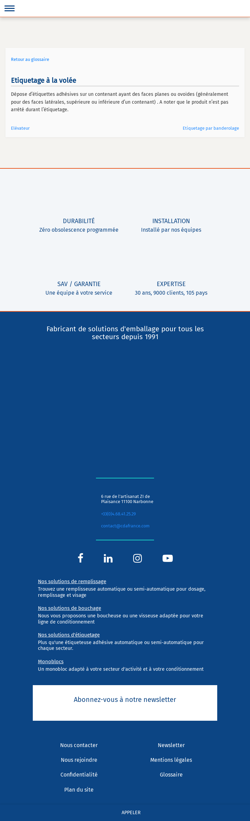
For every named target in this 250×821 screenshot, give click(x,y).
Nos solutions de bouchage (69, 608)
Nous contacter (79, 745)
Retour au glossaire (30, 59)
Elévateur (20, 128)
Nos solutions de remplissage (72, 581)
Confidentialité (79, 774)
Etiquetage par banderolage (211, 128)
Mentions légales (171, 760)
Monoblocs (51, 661)
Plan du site (79, 789)
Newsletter (171, 745)
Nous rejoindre (79, 760)
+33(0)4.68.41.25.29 (118, 513)
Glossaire (171, 774)
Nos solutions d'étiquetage (69, 635)
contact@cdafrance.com (125, 525)
